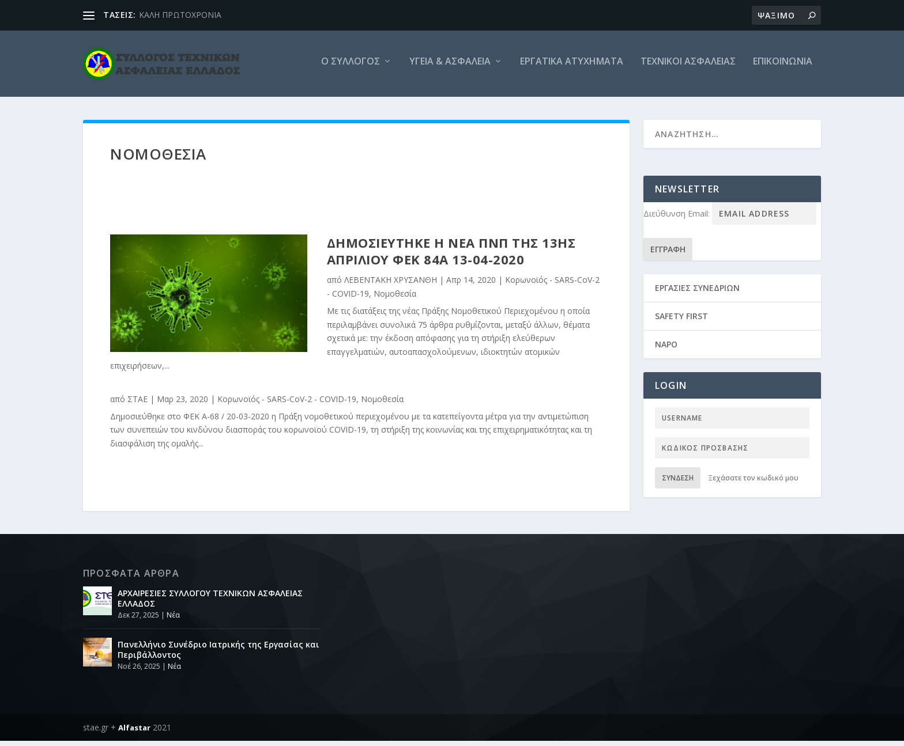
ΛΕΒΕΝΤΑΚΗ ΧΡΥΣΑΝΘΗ (390, 284)
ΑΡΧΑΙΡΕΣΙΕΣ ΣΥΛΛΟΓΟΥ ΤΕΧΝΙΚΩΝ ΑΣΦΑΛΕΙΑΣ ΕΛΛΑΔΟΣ (210, 603)
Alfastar (134, 733)
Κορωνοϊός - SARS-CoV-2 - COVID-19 (286, 404)
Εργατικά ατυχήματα (571, 67)
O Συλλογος (350, 67)
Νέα (173, 620)
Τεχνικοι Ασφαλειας (688, 67)
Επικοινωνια (782, 67)
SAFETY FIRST (681, 321)
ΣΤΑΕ (137, 404)
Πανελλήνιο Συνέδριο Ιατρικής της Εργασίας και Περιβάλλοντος (218, 654)
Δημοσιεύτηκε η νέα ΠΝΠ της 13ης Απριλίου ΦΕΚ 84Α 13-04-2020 (451, 256)
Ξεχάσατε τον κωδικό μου (753, 483)
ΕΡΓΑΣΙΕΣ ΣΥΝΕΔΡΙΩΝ (697, 292)
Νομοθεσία (395, 298)
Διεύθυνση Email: (677, 218)
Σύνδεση (678, 483)
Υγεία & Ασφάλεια (450, 67)
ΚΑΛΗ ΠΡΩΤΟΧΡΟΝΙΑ (180, 14)
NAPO (666, 349)
